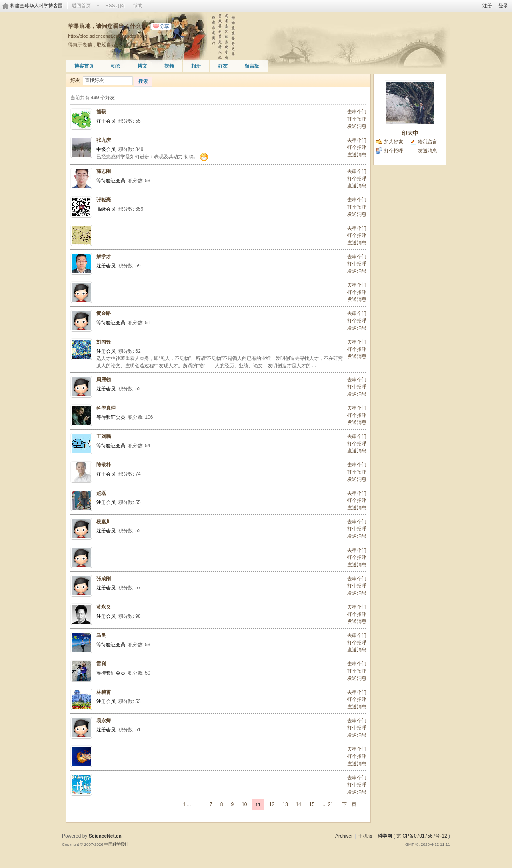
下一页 (349, 804)
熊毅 (101, 112)
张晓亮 (103, 200)
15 (311, 804)
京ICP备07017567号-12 (421, 836)
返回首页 (81, 5)
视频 (169, 66)
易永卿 (103, 720)
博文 (142, 66)
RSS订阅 (115, 5)
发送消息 (356, 126)
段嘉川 (103, 521)
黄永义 (103, 607)
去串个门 (356, 112)
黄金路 (103, 313)
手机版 (365, 836)
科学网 (385, 836)
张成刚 (103, 578)
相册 (196, 66)
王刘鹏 (103, 436)
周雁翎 (103, 379)
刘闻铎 (103, 342)
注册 (487, 5)
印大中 (410, 133)
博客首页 (84, 66)
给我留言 (427, 142)
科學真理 (106, 408)
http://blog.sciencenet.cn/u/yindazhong (107, 35)
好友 (223, 66)
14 (298, 804)
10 (244, 804)
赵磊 (101, 493)
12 (271, 804)
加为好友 (393, 142)
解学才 (103, 256)
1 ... (187, 804)
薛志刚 (103, 171)
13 (285, 804)
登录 (503, 5)
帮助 (137, 5)
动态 (115, 66)
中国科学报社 (116, 844)
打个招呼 (356, 119)
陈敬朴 (103, 465)
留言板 (252, 66)
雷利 (101, 664)
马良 (101, 635)
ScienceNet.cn (105, 836)
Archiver (344, 836)
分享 (164, 26)
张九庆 (103, 140)
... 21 (327, 804)
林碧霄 (103, 692)
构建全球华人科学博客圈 (36, 5)
